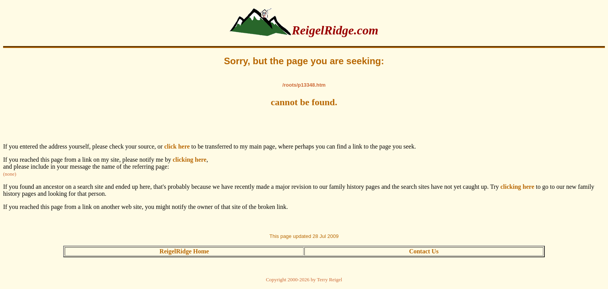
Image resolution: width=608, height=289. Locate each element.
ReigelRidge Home (184, 251)
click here (177, 146)
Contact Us (424, 251)
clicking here (189, 159)
